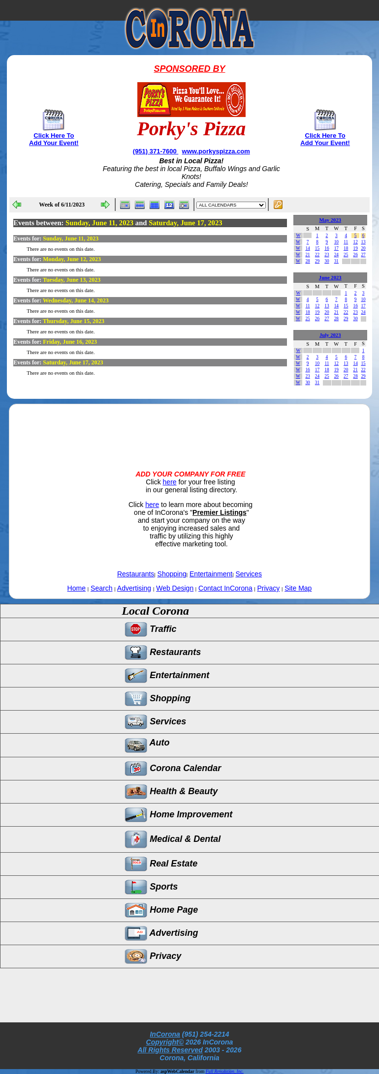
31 (336, 261)
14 (307, 248)
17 (336, 248)
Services (248, 574)
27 (363, 254)
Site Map (298, 588)
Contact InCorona (225, 588)
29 (317, 261)
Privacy (268, 588)
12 (355, 241)
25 (346, 254)
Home (76, 588)
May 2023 (330, 220)
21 (307, 254)
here (170, 482)
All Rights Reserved (170, 1050)
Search (101, 588)
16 (326, 248)
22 (317, 254)
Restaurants (135, 574)
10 (336, 241)
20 (363, 248)
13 (363, 241)
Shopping (172, 574)
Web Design (174, 588)
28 (307, 261)
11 (346, 241)
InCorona (165, 1034)
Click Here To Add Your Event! (54, 139)
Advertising (134, 588)
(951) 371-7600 (156, 151)
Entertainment (211, 574)
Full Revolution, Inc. (225, 1071)
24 (336, 254)
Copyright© (165, 1042)
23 (326, 254)
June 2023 (330, 277)
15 (317, 248)
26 (355, 254)
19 (355, 248)
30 (326, 261)
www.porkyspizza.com (216, 151)
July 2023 (330, 335)
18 (346, 248)
